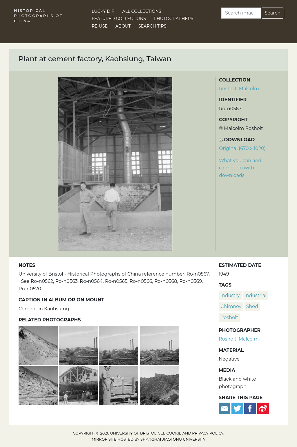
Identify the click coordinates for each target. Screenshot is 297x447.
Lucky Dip (103, 11)
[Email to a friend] (225, 408)
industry (230, 295)
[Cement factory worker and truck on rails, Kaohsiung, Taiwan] (119, 385)
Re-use (100, 26)
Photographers (173, 18)
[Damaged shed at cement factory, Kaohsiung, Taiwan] (79, 385)
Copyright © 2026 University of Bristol (114, 433)
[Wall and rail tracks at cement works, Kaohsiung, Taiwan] (39, 345)
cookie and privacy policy (194, 433)
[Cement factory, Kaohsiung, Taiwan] (79, 345)
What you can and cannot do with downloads (240, 168)
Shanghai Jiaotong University (172, 439)
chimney (231, 306)
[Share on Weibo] (263, 408)
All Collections (142, 11)
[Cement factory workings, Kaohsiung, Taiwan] (159, 385)
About (123, 26)
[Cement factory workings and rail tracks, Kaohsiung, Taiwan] (39, 385)
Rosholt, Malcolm (239, 88)
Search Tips (152, 26)
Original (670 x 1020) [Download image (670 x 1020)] (242, 148)
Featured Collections (119, 18)
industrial (256, 295)
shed (252, 306)
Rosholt (229, 317)
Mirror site (104, 439)
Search (272, 13)
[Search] (241, 13)
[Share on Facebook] (250, 408)
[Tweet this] (237, 408)
